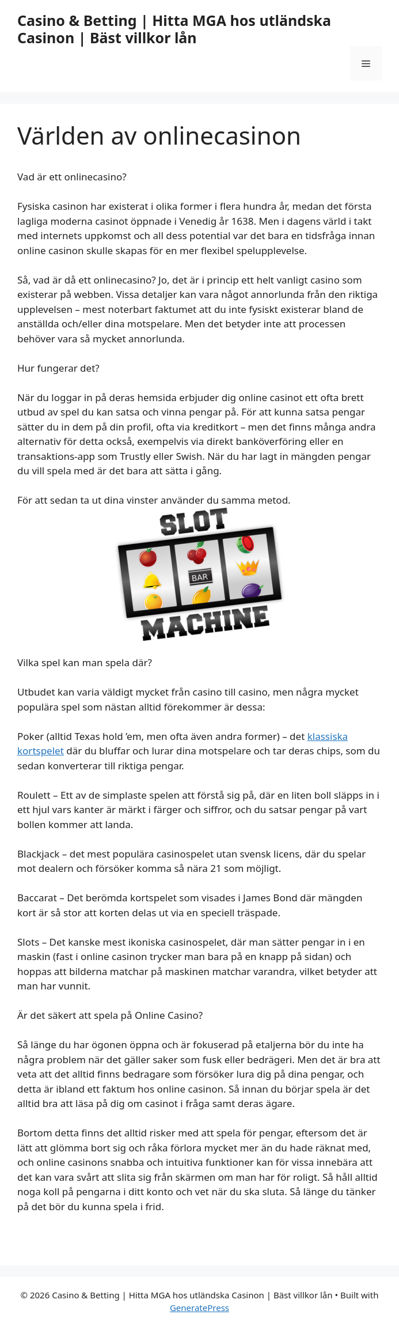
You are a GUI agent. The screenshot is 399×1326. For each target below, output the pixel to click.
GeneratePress (199, 1307)
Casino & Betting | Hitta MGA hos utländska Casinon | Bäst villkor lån (174, 28)
